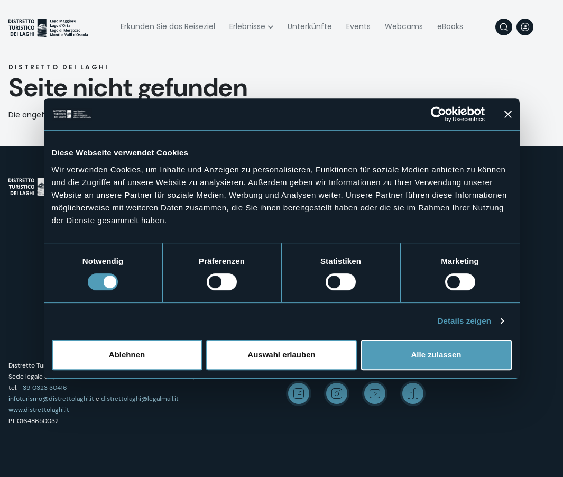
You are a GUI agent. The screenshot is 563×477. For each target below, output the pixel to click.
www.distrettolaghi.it (38, 410)
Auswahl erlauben (281, 354)
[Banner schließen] (508, 114)
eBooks (450, 26)
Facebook (298, 393)
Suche (503, 27)
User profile (524, 27)
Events (358, 26)
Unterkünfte (310, 26)
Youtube (374, 393)
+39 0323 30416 (43, 387)
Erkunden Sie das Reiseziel (168, 26)
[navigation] (546, 27)
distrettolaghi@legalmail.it (140, 399)
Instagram (336, 393)
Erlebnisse (247, 26)
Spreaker (413, 393)
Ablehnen (127, 354)
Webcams (404, 26)
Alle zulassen (436, 354)
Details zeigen (464, 320)
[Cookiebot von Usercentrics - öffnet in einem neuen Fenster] (438, 114)
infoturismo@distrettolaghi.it (51, 399)
